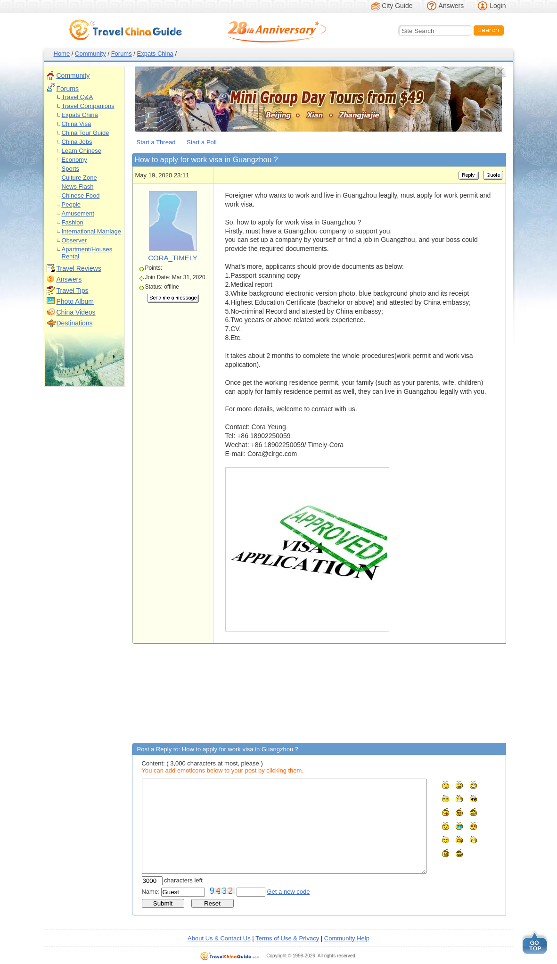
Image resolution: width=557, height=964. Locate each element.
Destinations (75, 323)
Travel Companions (88, 105)
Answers (451, 5)
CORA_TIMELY (172, 258)
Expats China (155, 53)
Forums (121, 53)
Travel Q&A (77, 96)
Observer (74, 240)
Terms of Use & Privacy (287, 938)
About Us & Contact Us (219, 938)
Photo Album (75, 301)
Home (62, 53)
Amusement (78, 213)
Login (498, 5)
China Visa (76, 123)
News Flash (78, 186)
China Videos (76, 312)
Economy (74, 159)
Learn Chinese (82, 150)
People (71, 204)
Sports (71, 168)
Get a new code (288, 891)
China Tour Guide (85, 132)
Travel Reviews (79, 268)
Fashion (72, 222)
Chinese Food (81, 195)
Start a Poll (202, 142)
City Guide (397, 5)
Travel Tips (73, 290)
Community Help (346, 938)
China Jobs (77, 141)
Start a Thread (156, 142)
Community (90, 53)
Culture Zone (79, 177)
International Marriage (91, 231)
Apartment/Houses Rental (87, 253)
